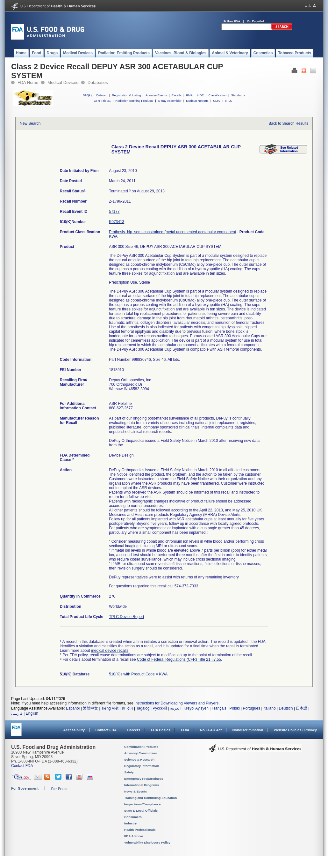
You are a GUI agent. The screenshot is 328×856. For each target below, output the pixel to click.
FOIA (185, 730)
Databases (98, 82)
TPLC (228, 100)
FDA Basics (160, 730)
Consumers (133, 817)
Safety (129, 772)
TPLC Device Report (126, 616)
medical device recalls (109, 650)
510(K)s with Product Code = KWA (138, 674)
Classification (217, 95)
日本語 (301, 708)
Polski (235, 708)
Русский (160, 708)
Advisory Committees (140, 753)
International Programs (141, 785)
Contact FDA (106, 730)
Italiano (269, 708)
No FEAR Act (211, 730)
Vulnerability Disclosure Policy (147, 842)
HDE (200, 95)
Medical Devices (62, 82)
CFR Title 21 (102, 100)
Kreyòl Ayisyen (196, 708)
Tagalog (143, 708)
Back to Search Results (288, 123)
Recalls (176, 95)
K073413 (116, 222)
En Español (255, 21)
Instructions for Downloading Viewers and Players (176, 703)
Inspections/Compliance (142, 804)
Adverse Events (156, 95)
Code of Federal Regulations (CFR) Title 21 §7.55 (179, 659)
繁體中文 (90, 708)
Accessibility (74, 730)
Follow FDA (232, 21)
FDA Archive (133, 836)
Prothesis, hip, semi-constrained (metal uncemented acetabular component (172, 232)
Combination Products (141, 746)
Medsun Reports (197, 100)
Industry (130, 823)
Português (251, 708)
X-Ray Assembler (170, 100)
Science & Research (139, 759)
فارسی (17, 713)
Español (73, 708)
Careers (133, 730)
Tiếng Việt (109, 708)
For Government (25, 788)
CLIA (216, 100)
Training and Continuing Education (150, 798)
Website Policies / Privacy (295, 730)
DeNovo (101, 95)
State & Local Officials (141, 810)
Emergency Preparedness (143, 778)
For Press (59, 789)
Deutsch (286, 708)
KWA (113, 236)
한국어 (127, 708)
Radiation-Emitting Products (134, 100)
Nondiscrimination (247, 730)
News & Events (135, 791)
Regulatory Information (141, 766)
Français (219, 708)
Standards (238, 95)
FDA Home (28, 82)
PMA (189, 95)
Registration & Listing (126, 95)
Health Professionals (139, 829)
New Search (30, 123)
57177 (114, 211)
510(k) (87, 95)
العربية (175, 708)
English (32, 713)
